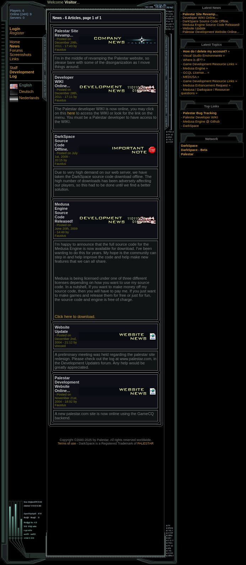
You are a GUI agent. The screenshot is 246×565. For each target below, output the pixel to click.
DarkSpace (191, 126)
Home (15, 42)
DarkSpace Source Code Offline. (206, 21)
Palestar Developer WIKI (200, 117)
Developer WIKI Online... (200, 17)
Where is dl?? (193, 60)
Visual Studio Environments (202, 55)
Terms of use (67, 443)
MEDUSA (190, 77)
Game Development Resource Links (209, 64)
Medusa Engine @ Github (201, 121)
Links (14, 59)
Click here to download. (75, 316)
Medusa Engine (194, 68)
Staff (13, 68)
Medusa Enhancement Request (205, 85)
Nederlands (29, 98)
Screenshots (20, 54)
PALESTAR (145, 443)
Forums (16, 50)
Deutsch (26, 91)
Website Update (194, 28)
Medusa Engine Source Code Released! (211, 25)
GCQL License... (195, 72)
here (71, 113)
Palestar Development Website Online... (211, 32)
